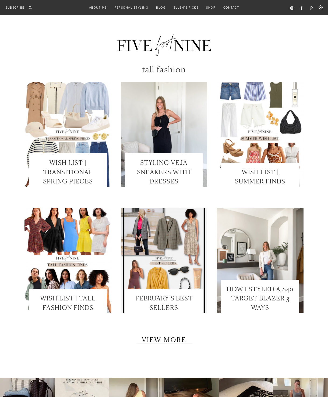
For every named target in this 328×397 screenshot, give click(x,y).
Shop (210, 7)
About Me (98, 7)
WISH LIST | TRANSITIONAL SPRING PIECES (68, 172)
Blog (160, 7)
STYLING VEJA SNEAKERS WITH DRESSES (164, 172)
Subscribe (14, 7)
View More (164, 340)
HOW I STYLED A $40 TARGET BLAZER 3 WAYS (260, 298)
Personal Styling (131, 7)
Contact (231, 7)
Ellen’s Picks (186, 7)
